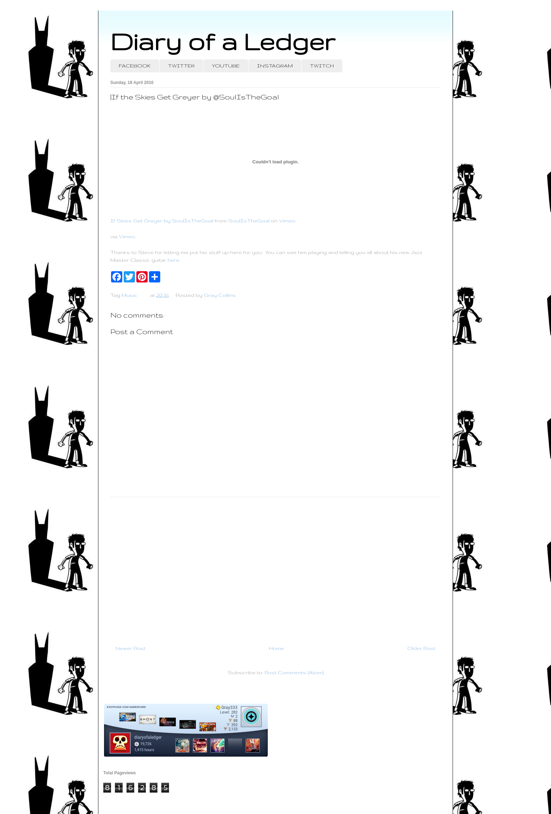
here (173, 260)
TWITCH (322, 66)
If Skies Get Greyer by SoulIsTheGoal (161, 220)
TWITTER (181, 66)
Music (129, 295)
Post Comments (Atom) (294, 672)
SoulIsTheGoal (249, 220)
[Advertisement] (275, 568)
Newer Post (130, 648)
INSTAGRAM (275, 66)
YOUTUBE (226, 66)
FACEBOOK (135, 66)
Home (276, 648)
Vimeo (287, 220)
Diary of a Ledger (222, 41)
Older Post (421, 648)
